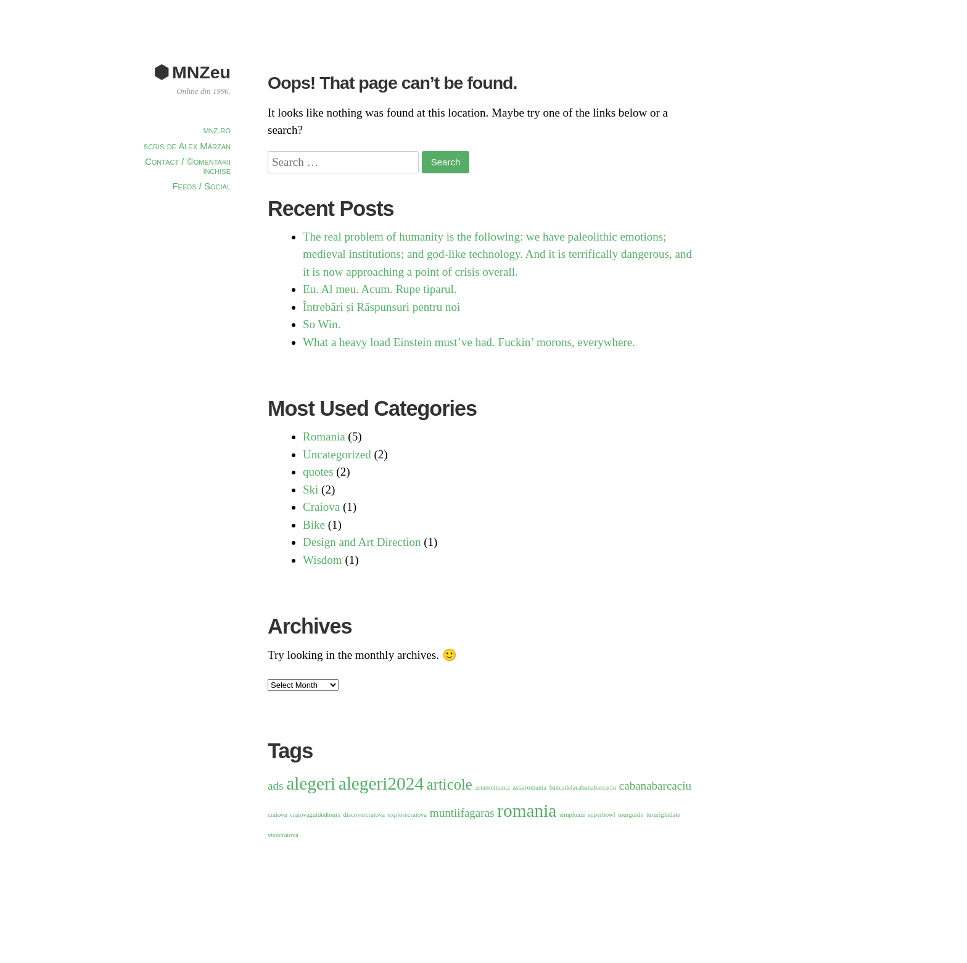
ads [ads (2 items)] (275, 785)
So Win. (321, 324)
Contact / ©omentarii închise (188, 166)
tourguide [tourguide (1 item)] (630, 814)
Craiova (321, 506)
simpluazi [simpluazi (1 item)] (572, 814)
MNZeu (201, 72)
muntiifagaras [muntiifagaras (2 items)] (462, 812)
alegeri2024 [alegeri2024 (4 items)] (381, 783)
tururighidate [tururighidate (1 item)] (663, 814)
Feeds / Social (201, 186)
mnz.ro (217, 130)
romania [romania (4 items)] (526, 810)
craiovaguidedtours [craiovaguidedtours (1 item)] (315, 814)
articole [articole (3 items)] (449, 784)
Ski (310, 489)
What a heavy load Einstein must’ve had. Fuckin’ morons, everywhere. (469, 342)
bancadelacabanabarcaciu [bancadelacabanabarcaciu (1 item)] (582, 787)
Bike (314, 524)
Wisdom (322, 559)
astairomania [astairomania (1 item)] (529, 787)
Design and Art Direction (362, 541)
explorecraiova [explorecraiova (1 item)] (407, 814)
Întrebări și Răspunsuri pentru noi (381, 306)
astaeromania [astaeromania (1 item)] (492, 787)
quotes (318, 471)
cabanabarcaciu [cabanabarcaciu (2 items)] (655, 785)
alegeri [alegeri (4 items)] (310, 783)
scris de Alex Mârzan (187, 146)
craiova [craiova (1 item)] (277, 814)
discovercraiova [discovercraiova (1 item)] (364, 814)
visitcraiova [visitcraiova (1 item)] (283, 835)
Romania (324, 436)
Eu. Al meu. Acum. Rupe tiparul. (380, 289)
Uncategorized (337, 454)
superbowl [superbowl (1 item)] (601, 814)
